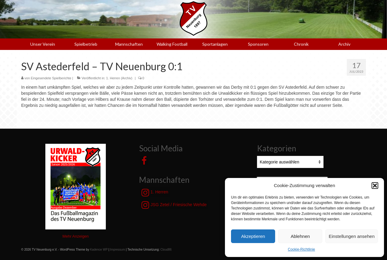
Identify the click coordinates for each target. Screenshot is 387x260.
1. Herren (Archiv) (119, 78)
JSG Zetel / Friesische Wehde (174, 204)
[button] (375, 186)
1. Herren (154, 192)
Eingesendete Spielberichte (51, 78)
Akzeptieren (253, 236)
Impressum (117, 249)
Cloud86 (165, 249)
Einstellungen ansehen (352, 236)
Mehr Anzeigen (76, 236)
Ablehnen (300, 236)
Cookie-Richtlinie (301, 249)
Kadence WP (99, 249)
